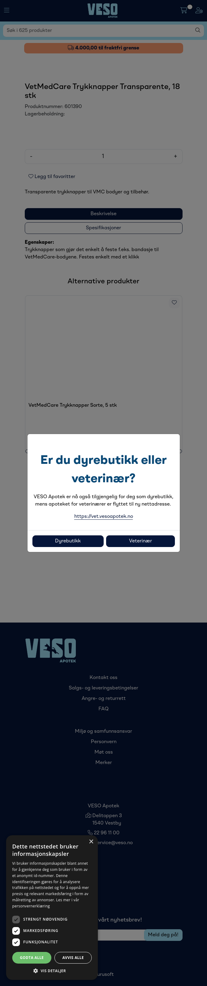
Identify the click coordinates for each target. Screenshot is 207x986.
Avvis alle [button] (73, 957)
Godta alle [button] (32, 957)
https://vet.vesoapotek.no (103, 516)
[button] (52, 971)
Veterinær (140, 541)
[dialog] (52, 907)
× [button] (91, 842)
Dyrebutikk (68, 541)
